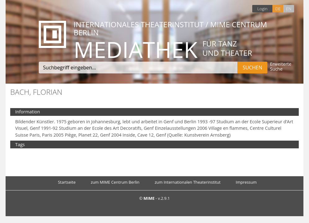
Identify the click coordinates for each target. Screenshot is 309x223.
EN (288, 8)
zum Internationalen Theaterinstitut (187, 182)
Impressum (246, 182)
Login (262, 8)
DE (277, 8)
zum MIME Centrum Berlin (115, 182)
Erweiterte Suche (280, 67)
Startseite (67, 182)
